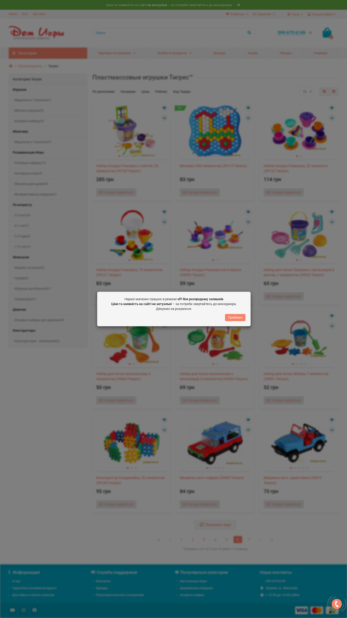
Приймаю (235, 318)
